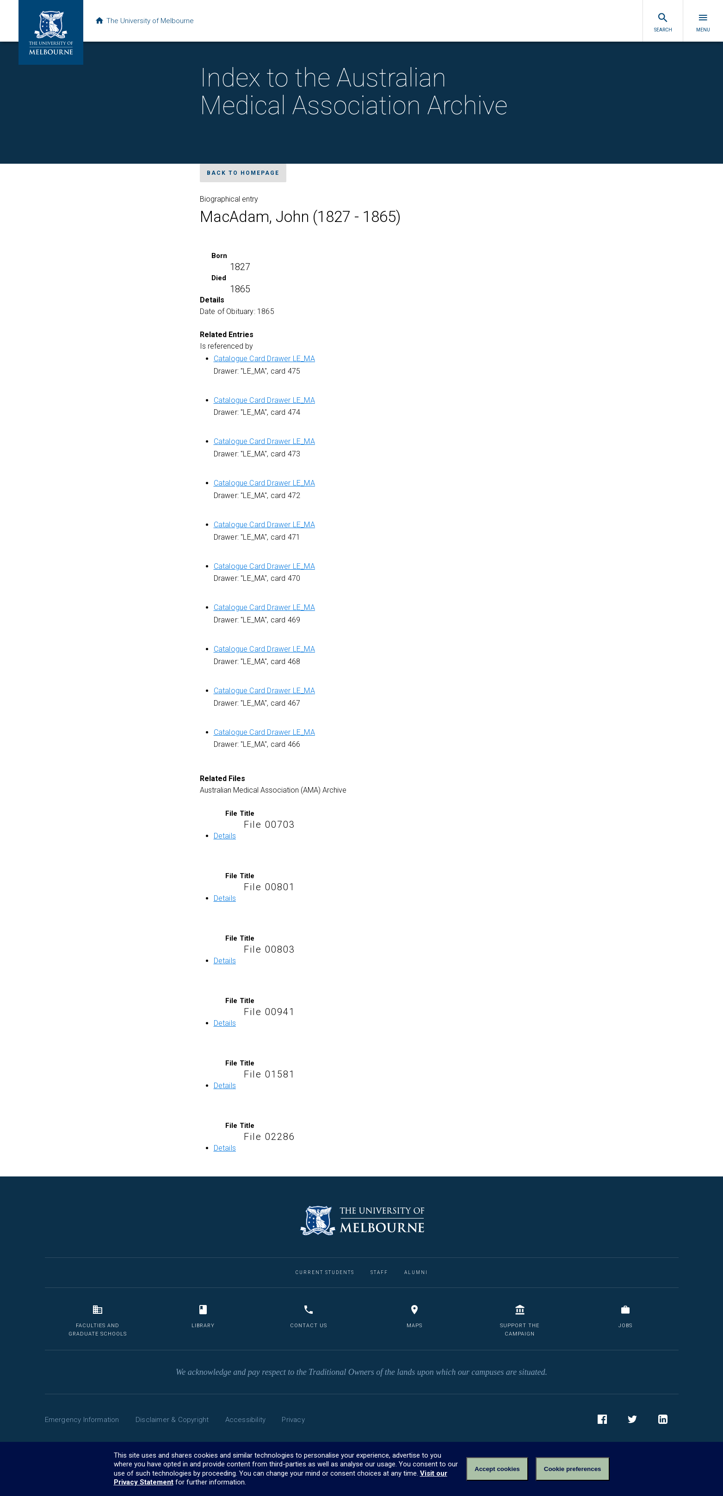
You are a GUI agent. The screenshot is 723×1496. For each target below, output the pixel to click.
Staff (379, 1272)
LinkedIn (663, 1421)
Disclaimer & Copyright (172, 1420)
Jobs (625, 1316)
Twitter (632, 1421)
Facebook (602, 1421)
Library (203, 1316)
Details (225, 835)
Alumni (416, 1272)
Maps (414, 1316)
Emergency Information (82, 1420)
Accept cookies (497, 1468)
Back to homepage (243, 173)
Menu (703, 22)
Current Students (325, 1272)
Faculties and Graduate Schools (97, 1320)
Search (663, 22)
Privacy (293, 1420)
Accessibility (245, 1420)
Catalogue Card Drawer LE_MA (264, 358)
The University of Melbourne (144, 21)
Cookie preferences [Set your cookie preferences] (572, 1468)
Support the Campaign (519, 1320)
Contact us (308, 1316)
